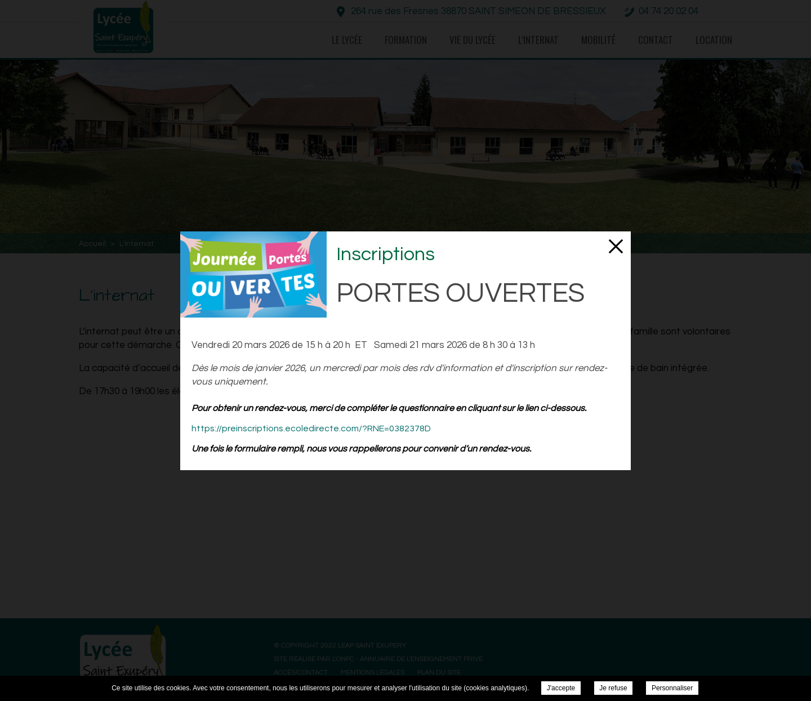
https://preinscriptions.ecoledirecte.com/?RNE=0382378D (311, 428)
